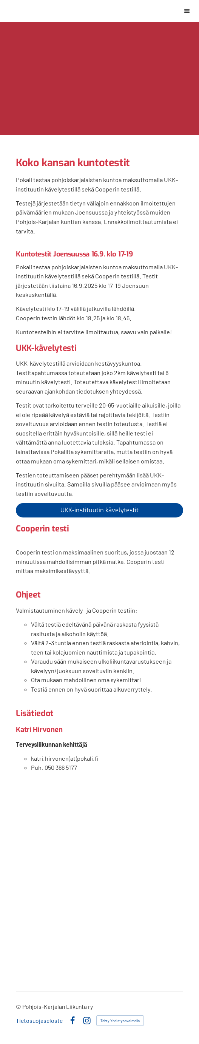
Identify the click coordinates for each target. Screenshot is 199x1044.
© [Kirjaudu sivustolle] (19, 1006)
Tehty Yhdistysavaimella (120, 1020)
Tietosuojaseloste (39, 1021)
